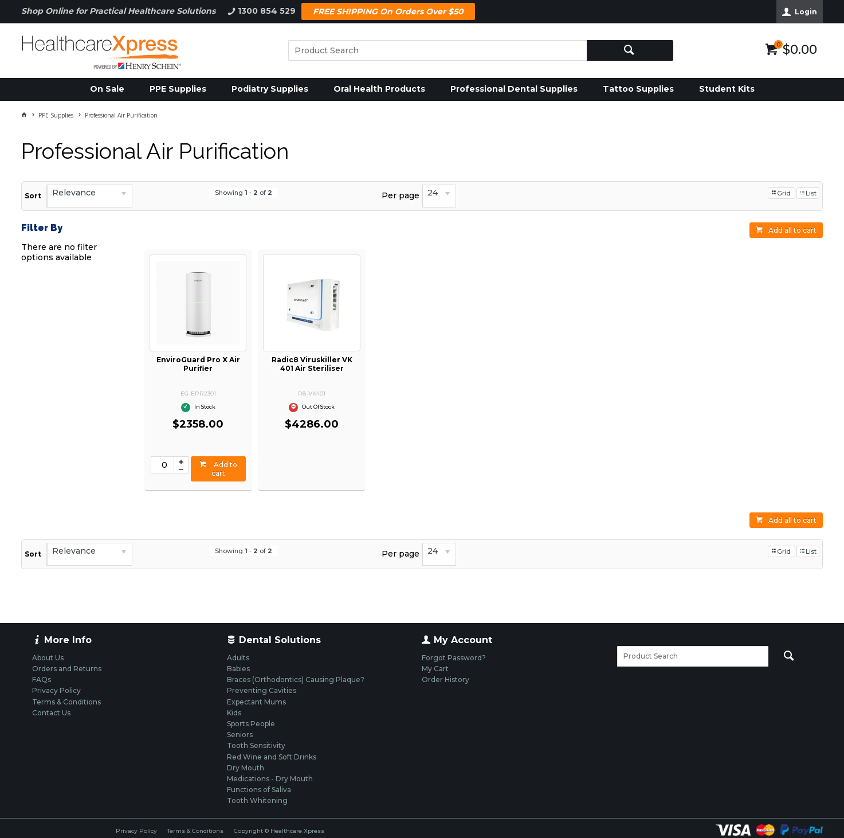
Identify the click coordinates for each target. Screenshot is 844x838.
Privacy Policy (136, 831)
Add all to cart (792, 230)
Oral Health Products (379, 89)
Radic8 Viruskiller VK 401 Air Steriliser (312, 364)
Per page (400, 195)
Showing (243, 193)
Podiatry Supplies (269, 89)
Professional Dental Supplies (514, 89)
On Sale (107, 89)
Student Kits (727, 89)
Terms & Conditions (195, 831)
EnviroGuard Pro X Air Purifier (198, 364)
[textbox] (437, 50)
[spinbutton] (162, 465)
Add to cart (224, 468)
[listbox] (89, 196)
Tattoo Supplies (638, 89)
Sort (33, 195)
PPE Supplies (178, 89)
